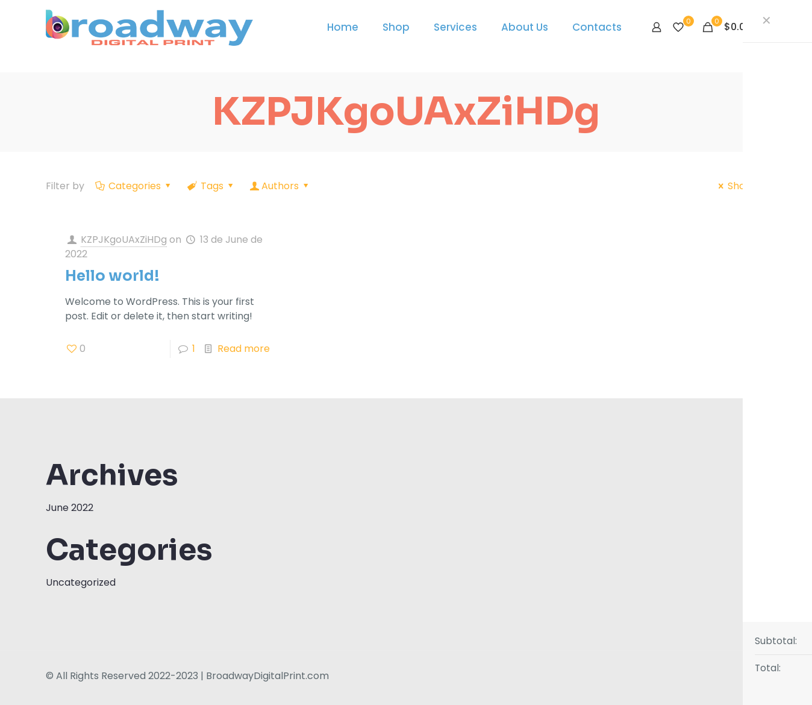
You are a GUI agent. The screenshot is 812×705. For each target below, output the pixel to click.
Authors (280, 186)
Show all (740, 186)
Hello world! (112, 276)
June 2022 (69, 508)
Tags (211, 186)
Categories (134, 186)
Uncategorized (81, 582)
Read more (243, 349)
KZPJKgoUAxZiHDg (124, 239)
